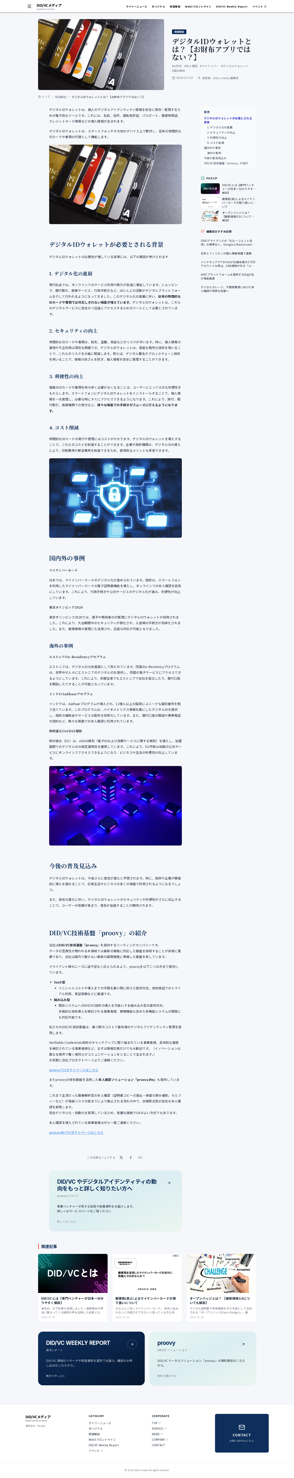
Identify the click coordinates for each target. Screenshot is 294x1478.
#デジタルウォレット (234, 66)
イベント (259, 6)
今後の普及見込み (215, 158)
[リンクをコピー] (140, 1157)
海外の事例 (214, 153)
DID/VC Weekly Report (232, 6)
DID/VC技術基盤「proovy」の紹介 (226, 163)
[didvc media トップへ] (49, 6)
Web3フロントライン (198, 6)
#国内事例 (178, 70)
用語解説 (175, 6)
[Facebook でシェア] (130, 1157)
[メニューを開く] (29, 6)
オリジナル (158, 6)
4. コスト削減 (215, 143)
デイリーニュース (136, 6)
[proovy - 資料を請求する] (202, 1358)
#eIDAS (177, 66)
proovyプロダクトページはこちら (74, 1069)
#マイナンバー (209, 66)
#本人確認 (191, 66)
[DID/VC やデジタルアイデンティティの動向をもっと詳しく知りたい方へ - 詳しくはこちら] (115, 1200)
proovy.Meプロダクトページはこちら (76, 1132)
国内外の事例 (212, 148)
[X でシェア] (121, 1157)
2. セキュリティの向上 (221, 132)
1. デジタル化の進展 (220, 127)
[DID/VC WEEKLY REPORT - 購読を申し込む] (91, 1358)
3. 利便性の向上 (217, 137)
